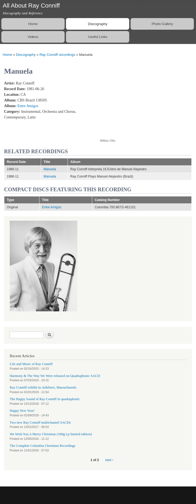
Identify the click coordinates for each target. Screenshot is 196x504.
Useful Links (97, 37)
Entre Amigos (27, 106)
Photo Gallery (162, 24)
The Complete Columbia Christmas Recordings (42, 446)
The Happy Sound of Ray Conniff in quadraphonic (45, 399)
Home (33, 24)
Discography (97, 24)
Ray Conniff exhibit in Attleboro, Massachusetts (43, 387)
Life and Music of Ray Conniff (31, 364)
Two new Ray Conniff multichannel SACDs (40, 422)
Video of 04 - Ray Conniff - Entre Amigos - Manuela (143, 106)
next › (109, 460)
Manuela (50, 169)
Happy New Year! (22, 411)
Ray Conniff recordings (57, 55)
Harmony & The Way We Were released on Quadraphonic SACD (55, 376)
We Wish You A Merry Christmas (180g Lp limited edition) (51, 434)
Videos (33, 37)
